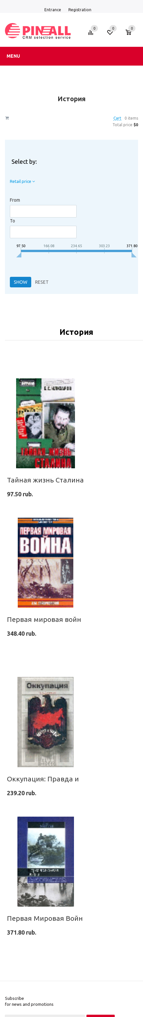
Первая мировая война (46, 619)
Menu (13, 56)
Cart (117, 118)
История (76, 332)
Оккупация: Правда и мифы (54, 779)
